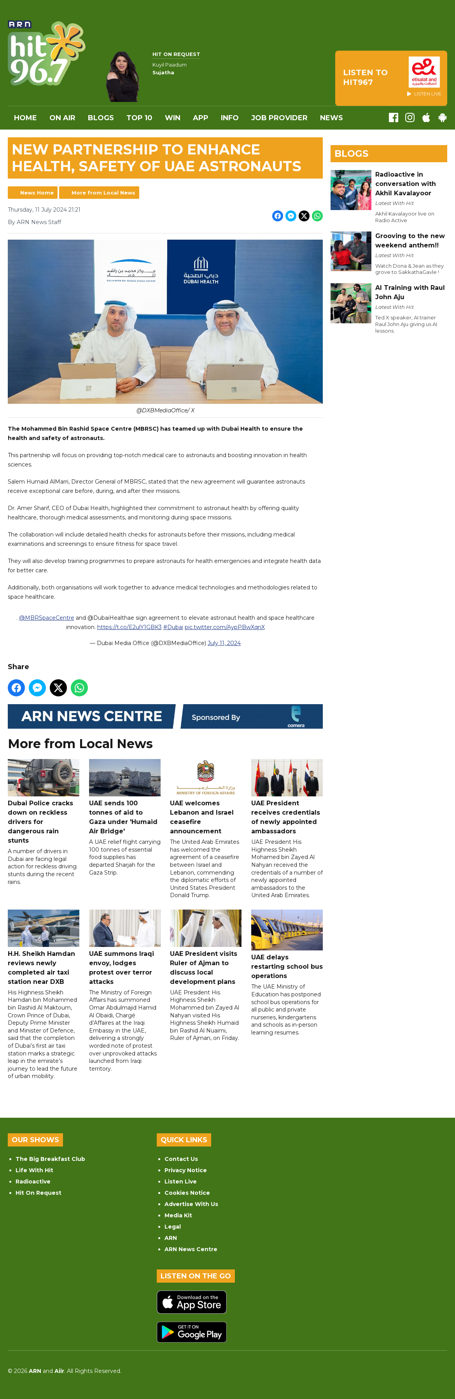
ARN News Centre (190, 1249)
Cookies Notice (187, 1192)
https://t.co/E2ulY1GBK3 (129, 627)
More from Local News (103, 192)
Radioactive (33, 1181)
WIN (172, 118)
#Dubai (173, 627)
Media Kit (178, 1215)
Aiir (59, 1370)
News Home (37, 192)
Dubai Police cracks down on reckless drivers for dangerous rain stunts (43, 802)
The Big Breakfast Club (50, 1158)
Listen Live (180, 1181)
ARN (170, 1237)
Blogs (101, 118)
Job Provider (279, 118)
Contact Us (181, 1158)
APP (200, 118)
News (331, 118)
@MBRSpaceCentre (46, 618)
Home (25, 118)
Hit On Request (38, 1192)
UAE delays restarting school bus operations (287, 945)
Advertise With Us (191, 1204)
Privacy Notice (185, 1170)
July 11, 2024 (224, 643)
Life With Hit (34, 1170)
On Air (62, 118)
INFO (230, 118)
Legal (172, 1226)
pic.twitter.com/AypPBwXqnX (225, 627)
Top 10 (139, 118)
